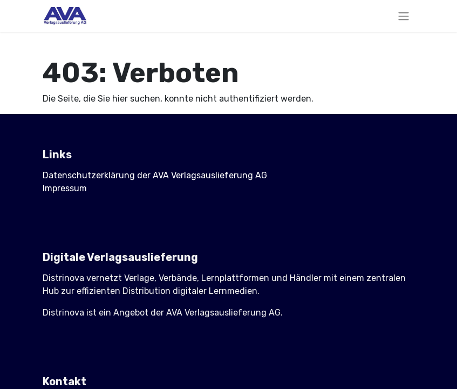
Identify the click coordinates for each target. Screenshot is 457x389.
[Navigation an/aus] (403, 16)
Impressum (65, 188)
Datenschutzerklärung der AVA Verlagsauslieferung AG (155, 175)
